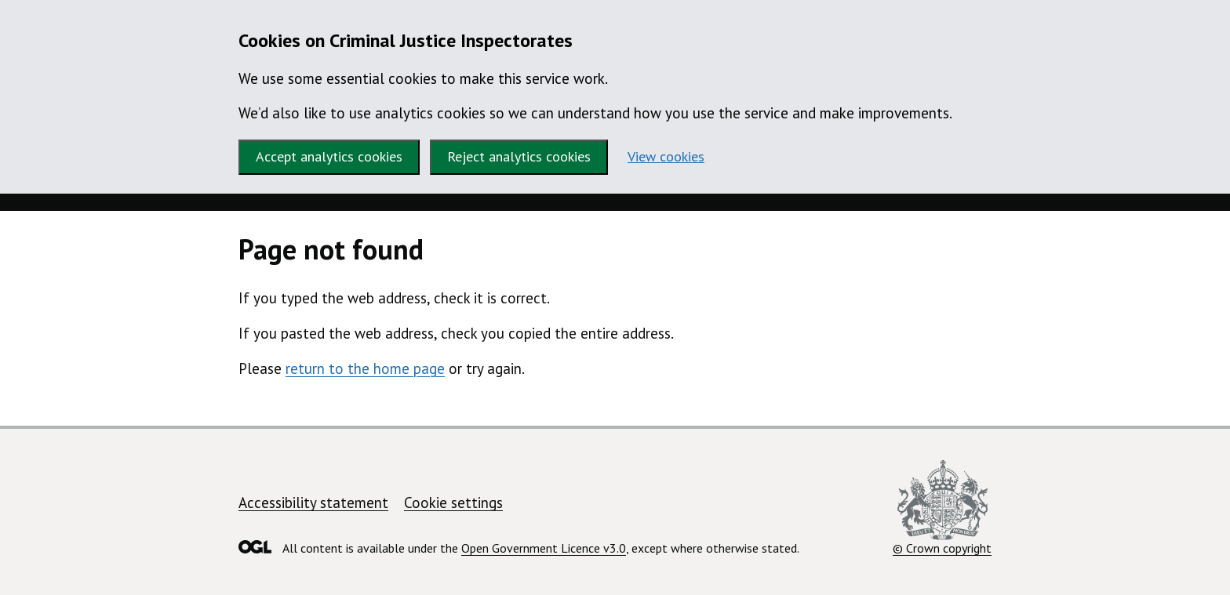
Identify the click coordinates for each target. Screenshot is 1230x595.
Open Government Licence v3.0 (543, 548)
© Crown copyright (942, 508)
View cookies (666, 156)
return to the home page (365, 368)
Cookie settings (453, 502)
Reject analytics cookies (519, 156)
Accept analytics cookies (329, 156)
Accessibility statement (313, 502)
